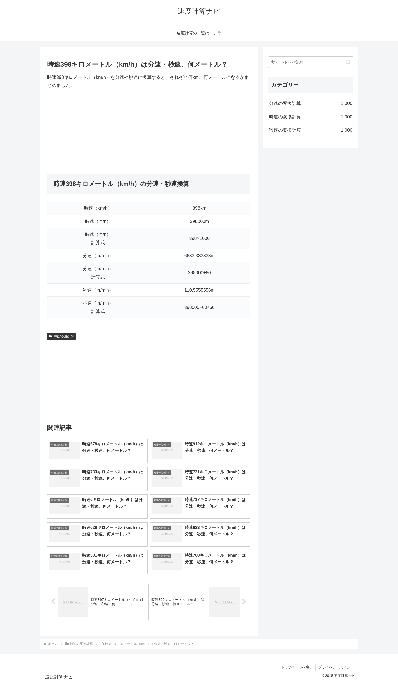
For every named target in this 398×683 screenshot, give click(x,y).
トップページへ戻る (297, 667)
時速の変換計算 (61, 336)
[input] (310, 62)
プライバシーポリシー (336, 667)
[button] (348, 62)
